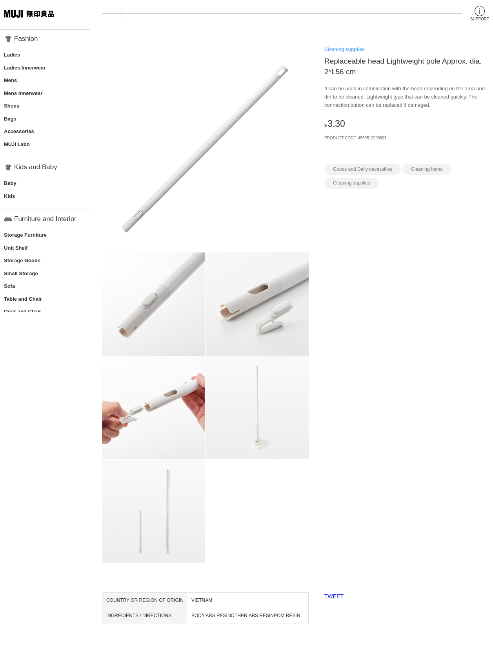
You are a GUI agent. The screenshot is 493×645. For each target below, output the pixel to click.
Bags (10, 119)
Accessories (19, 131)
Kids (9, 196)
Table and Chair (23, 299)
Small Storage (21, 273)
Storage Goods (22, 260)
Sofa (9, 286)
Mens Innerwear (23, 93)
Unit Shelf (16, 248)
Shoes (11, 106)
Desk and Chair (22, 311)
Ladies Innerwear (24, 68)
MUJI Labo (17, 144)
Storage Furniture (25, 235)
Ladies (12, 55)
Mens (10, 80)
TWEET (334, 596)
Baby (10, 183)
